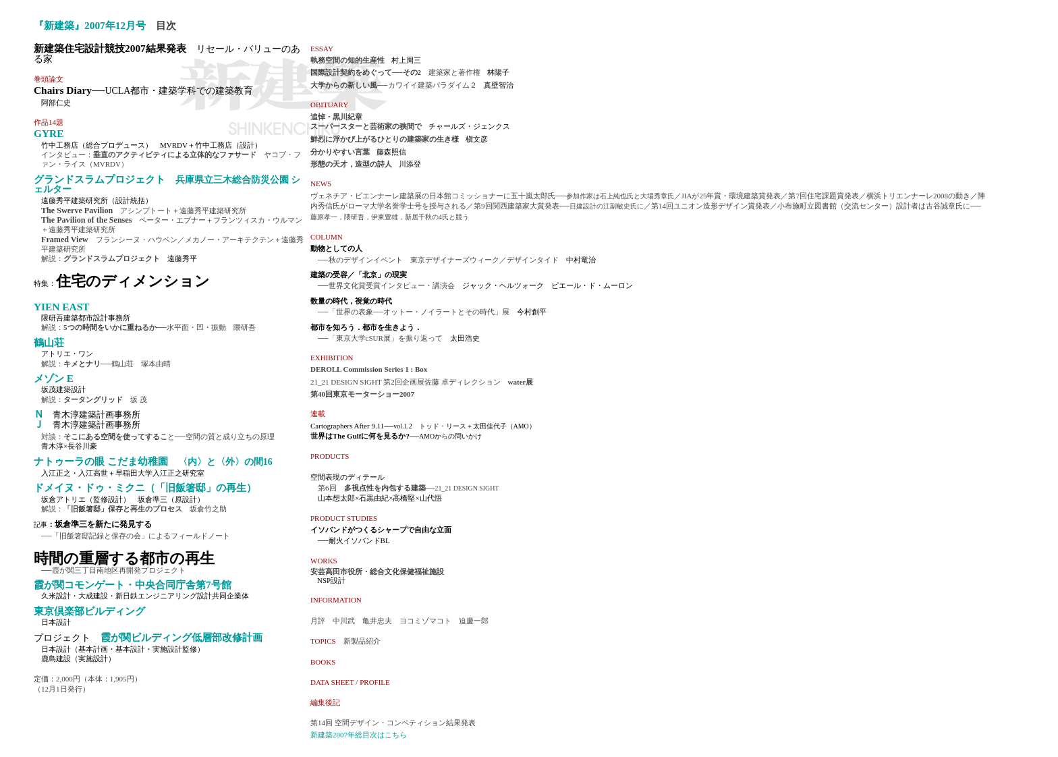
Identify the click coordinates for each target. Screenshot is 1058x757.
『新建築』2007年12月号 (90, 25)
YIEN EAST (62, 306)
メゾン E (54, 378)
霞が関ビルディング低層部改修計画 (176, 637)
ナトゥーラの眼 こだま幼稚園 (153, 461)
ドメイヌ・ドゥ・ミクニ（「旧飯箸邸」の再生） (145, 487)
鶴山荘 (49, 342)
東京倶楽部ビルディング (89, 611)
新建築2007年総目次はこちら (358, 735)
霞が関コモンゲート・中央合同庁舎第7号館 (132, 584)
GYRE (48, 133)
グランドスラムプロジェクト (167, 183)
